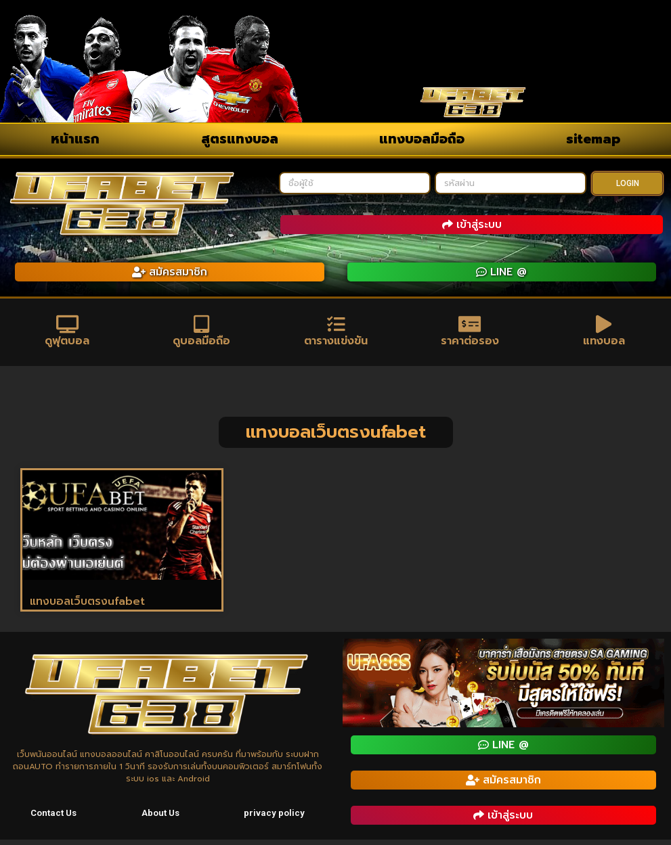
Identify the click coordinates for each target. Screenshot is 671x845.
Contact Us (54, 819)
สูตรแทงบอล (239, 139)
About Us (162, 819)
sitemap (593, 139)
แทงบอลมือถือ (421, 139)
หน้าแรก (75, 139)
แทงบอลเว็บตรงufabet (87, 607)
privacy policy (275, 819)
